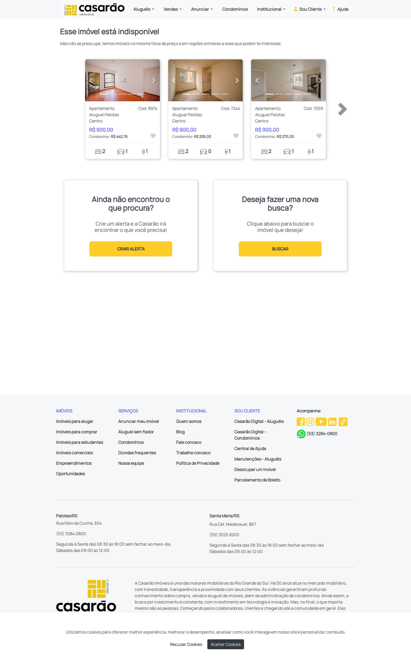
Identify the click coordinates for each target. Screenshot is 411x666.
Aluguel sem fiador (136, 432)
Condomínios (235, 9)
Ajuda (339, 9)
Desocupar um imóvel (255, 469)
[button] (90, 80)
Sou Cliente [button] (307, 9)
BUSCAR (280, 249)
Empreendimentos (73, 463)
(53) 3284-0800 (322, 433)
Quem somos (188, 421)
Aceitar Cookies (226, 644)
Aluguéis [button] (142, 9)
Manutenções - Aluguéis (257, 459)
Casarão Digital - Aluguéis (259, 421)
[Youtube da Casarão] (322, 421)
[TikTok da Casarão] (343, 421)
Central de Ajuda (250, 448)
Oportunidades (70, 474)
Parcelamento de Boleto (257, 480)
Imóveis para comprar (76, 432)
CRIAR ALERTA (131, 249)
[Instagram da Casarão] (311, 421)
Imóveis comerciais (74, 453)
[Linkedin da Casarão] (333, 421)
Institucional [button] (269, 9)
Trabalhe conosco (193, 453)
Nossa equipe (131, 463)
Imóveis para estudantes (79, 442)
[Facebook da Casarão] (301, 421)
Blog (180, 432)
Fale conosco (188, 442)
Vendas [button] (171, 9)
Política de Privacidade (197, 463)
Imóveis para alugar (74, 421)
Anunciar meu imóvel (138, 421)
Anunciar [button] (200, 9)
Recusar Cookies (186, 644)
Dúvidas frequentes (137, 453)
